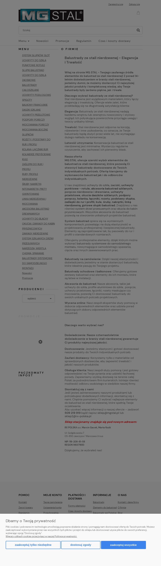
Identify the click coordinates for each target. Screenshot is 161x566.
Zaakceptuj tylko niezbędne (33, 544)
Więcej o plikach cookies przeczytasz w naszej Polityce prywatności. (41, 536)
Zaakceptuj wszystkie (123, 544)
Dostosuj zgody (80, 544)
